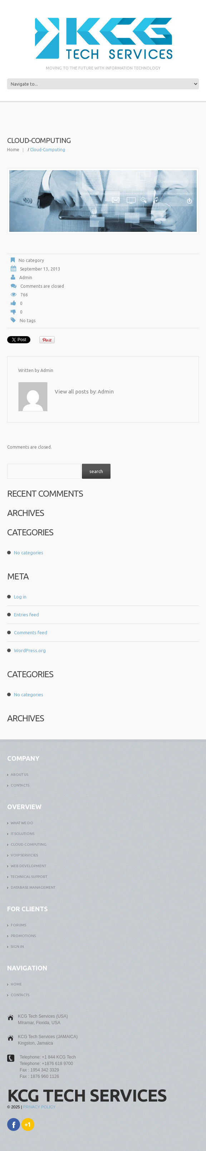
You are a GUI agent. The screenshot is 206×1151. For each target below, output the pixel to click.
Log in (20, 596)
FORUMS (18, 925)
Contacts (20, 785)
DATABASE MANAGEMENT (33, 887)
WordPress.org (30, 650)
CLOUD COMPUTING (28, 844)
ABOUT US (19, 775)
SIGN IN (17, 947)
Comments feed (30, 632)
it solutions (22, 834)
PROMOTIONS (23, 936)
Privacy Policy (39, 1107)
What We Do (22, 823)
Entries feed (26, 614)
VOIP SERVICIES (24, 855)
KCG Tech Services (87, 1095)
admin (25, 277)
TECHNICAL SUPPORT (29, 877)
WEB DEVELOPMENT (28, 866)
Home (13, 149)
